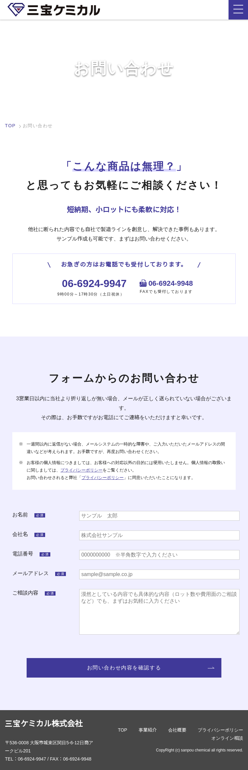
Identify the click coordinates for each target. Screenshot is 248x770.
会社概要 (177, 730)
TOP (10, 125)
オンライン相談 (227, 738)
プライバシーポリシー (81, 470)
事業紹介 (148, 730)
